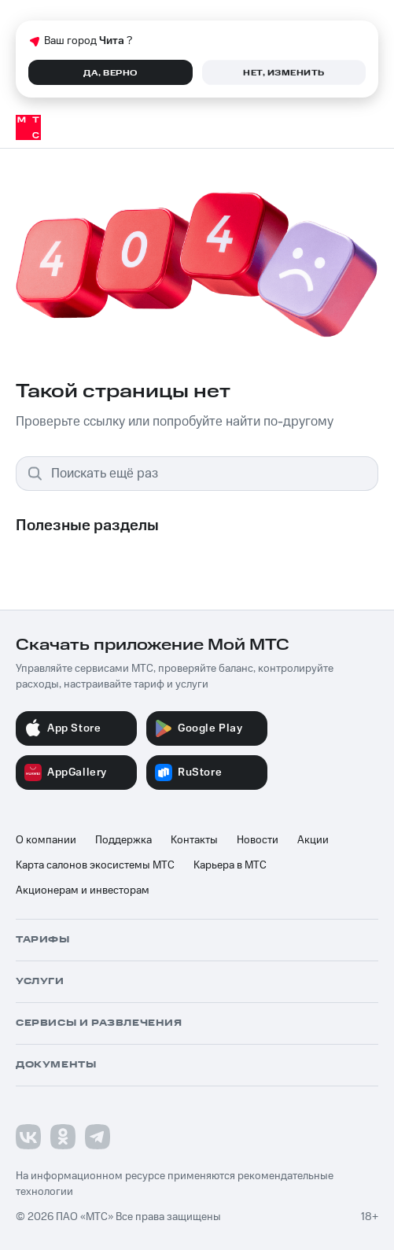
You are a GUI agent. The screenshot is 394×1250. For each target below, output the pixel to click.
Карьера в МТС (230, 865)
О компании (46, 840)
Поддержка (123, 840)
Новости (257, 840)
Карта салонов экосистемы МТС (95, 865)
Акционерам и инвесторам (82, 890)
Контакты (194, 840)
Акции (313, 840)
